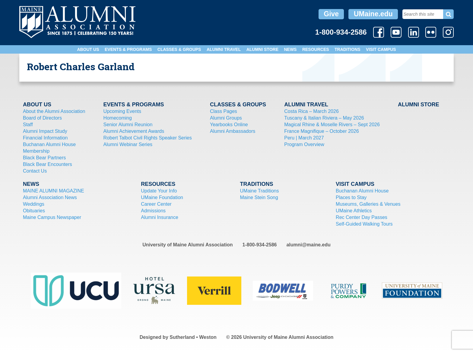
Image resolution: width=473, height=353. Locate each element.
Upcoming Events (122, 111)
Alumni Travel (224, 49)
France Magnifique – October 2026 (321, 131)
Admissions (153, 210)
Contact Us (35, 170)
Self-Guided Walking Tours (364, 223)
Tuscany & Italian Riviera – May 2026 (324, 117)
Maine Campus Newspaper (52, 217)
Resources (315, 49)
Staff (28, 124)
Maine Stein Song (259, 197)
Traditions (347, 49)
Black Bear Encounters (47, 164)
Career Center (156, 204)
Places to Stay (351, 197)
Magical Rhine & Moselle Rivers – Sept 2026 (332, 124)
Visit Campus (381, 49)
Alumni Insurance (159, 217)
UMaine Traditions (259, 190)
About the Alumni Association (54, 111)
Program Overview (304, 144)
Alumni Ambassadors (232, 131)
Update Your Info (159, 190)
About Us (88, 49)
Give (331, 14)
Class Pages (223, 111)
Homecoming (117, 117)
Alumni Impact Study (45, 131)
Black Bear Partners (44, 157)
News (290, 49)
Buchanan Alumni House (49, 144)
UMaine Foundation (162, 197)
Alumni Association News (50, 197)
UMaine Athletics (354, 210)
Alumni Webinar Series (127, 144)
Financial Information (45, 137)
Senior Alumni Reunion (128, 124)
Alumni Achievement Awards (133, 131)
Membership (36, 151)
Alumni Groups (226, 117)
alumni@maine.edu (308, 244)
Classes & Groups (179, 49)
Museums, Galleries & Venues (368, 204)
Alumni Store (262, 49)
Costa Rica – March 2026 (311, 111)
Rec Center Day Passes (361, 217)
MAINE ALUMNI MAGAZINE (53, 190)
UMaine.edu (373, 14)
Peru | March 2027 (304, 137)
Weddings (33, 204)
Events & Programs (128, 49)
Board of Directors (42, 117)
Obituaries (34, 210)
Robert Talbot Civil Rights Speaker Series (147, 137)
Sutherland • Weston (193, 337)
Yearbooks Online (229, 124)
